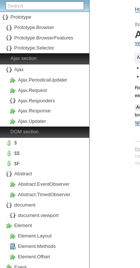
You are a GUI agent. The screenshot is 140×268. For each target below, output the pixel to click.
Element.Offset (34, 256)
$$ (16, 153)
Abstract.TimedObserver (44, 194)
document (24, 205)
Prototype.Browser (34, 27)
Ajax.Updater (32, 121)
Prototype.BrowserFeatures (43, 38)
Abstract (23, 173)
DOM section (24, 131)
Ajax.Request (32, 90)
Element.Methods (37, 246)
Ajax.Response (34, 111)
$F (17, 163)
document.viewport (38, 215)
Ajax (19, 69)
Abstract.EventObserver (43, 184)
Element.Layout (35, 236)
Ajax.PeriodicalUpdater (42, 80)
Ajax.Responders (36, 100)
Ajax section (23, 58)
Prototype (20, 17)
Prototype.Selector (34, 48)
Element (23, 225)
